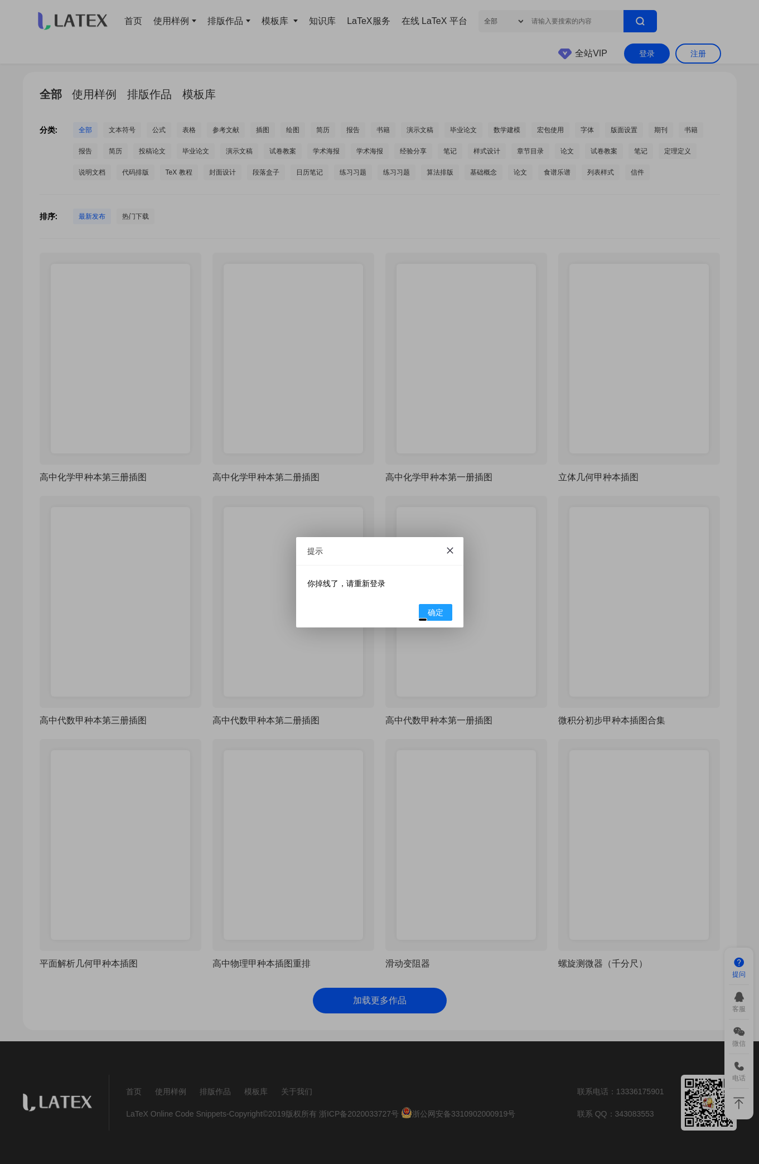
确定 (431, 614)
